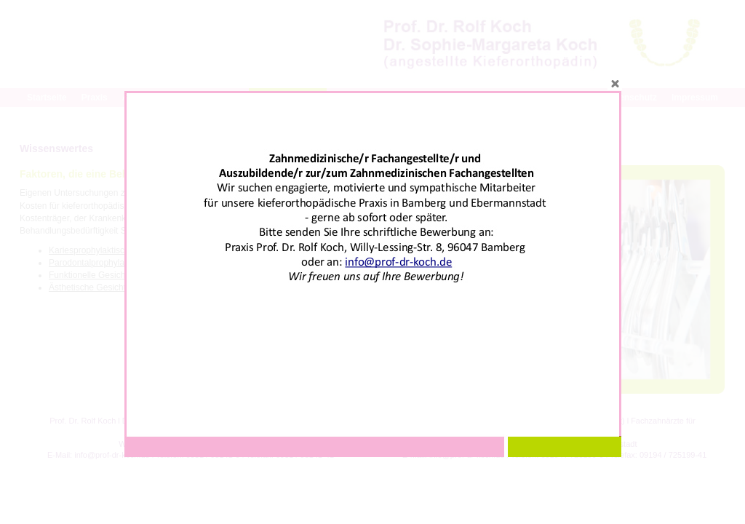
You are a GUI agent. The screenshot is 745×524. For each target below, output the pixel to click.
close (614, 83)
